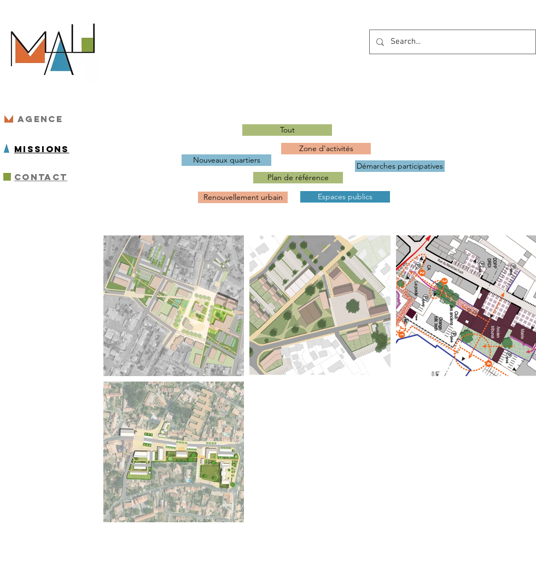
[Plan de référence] (298, 177)
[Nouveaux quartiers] (226, 160)
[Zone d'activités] (326, 148)
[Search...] (451, 42)
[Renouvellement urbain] (243, 197)
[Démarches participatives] (400, 166)
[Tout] (287, 130)
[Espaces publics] (345, 197)
